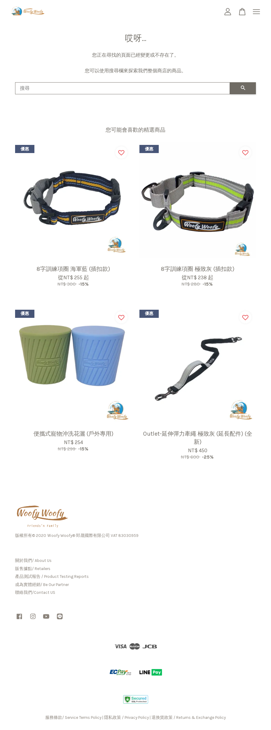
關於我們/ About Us (33, 560)
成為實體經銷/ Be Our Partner (42, 584)
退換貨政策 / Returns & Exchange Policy (188, 717)
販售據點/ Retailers (32, 568)
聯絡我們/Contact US (35, 592)
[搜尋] (122, 88)
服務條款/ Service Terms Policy (73, 717)
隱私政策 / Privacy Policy (126, 717)
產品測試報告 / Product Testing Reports (52, 576)
